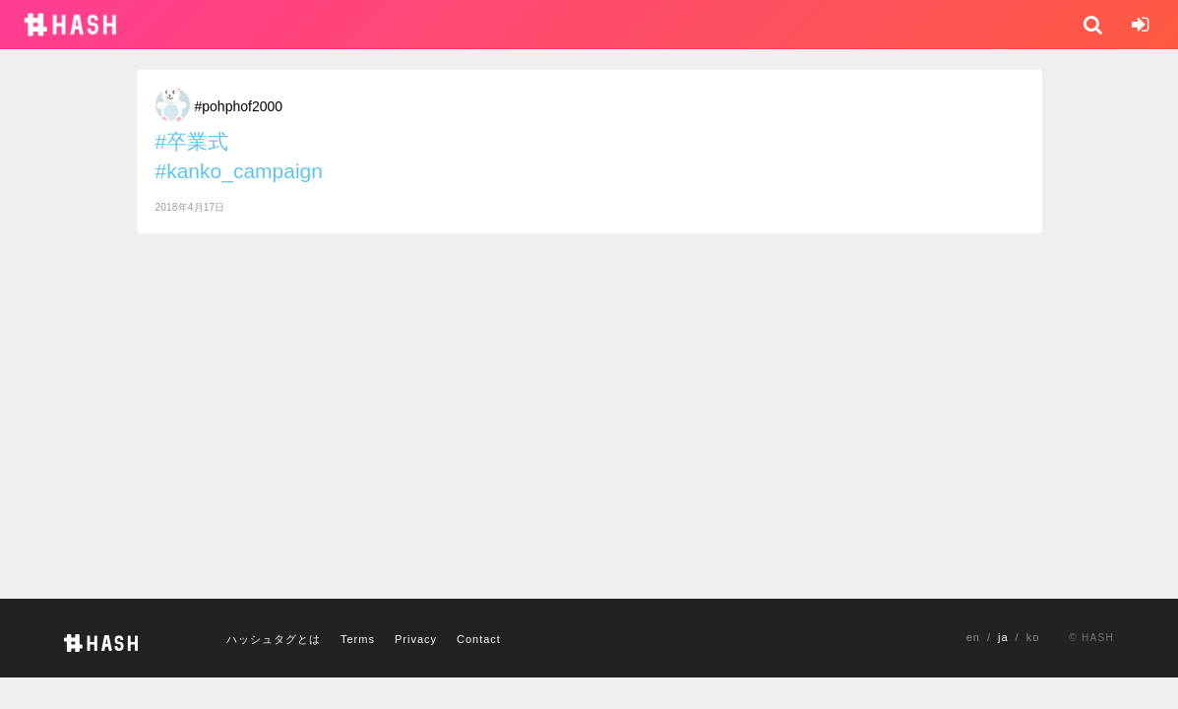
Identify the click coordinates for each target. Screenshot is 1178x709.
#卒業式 (192, 141)
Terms (358, 639)
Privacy (416, 639)
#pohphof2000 (239, 106)
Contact (479, 639)
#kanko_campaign (239, 171)
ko (1033, 637)
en (973, 637)
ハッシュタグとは (273, 639)
